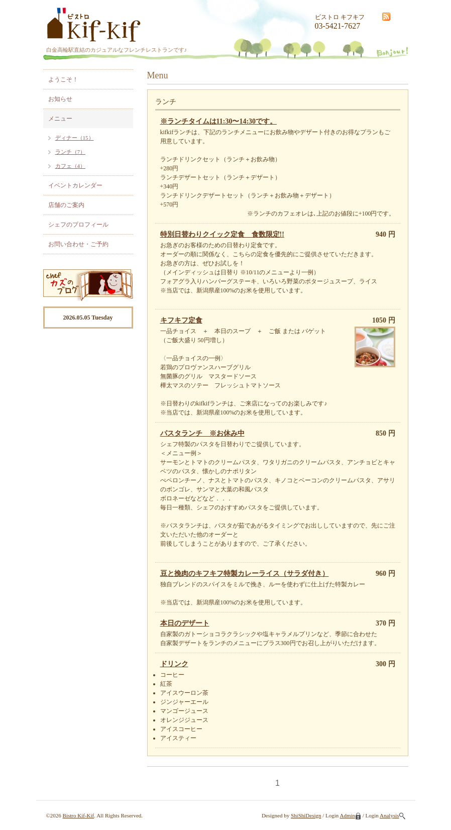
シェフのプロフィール (78, 224)
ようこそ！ (63, 79)
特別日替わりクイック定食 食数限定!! (222, 234)
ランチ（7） (70, 152)
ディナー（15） (74, 138)
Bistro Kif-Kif (78, 815)
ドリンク (174, 664)
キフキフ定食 (181, 320)
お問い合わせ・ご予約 (78, 244)
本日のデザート (184, 623)
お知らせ (60, 98)
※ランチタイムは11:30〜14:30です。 (218, 121)
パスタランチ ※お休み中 (202, 433)
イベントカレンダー (75, 185)
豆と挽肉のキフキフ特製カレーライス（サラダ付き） (244, 573)
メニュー (60, 118)
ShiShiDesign (306, 815)
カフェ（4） (70, 166)
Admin (350, 815)
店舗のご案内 (66, 205)
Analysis (392, 815)
